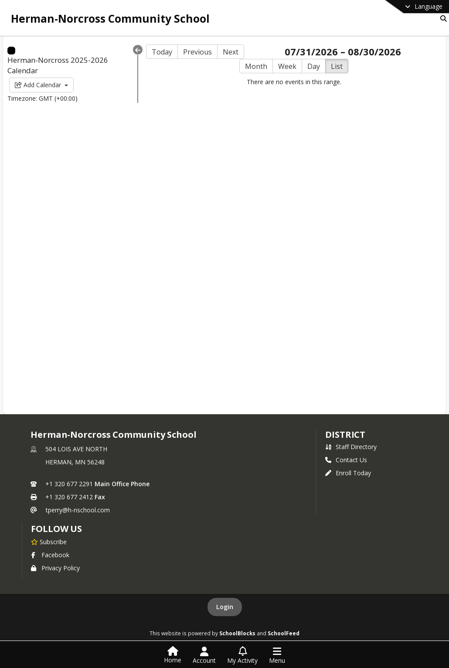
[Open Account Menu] (204, 655)
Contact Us (346, 460)
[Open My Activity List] (242, 655)
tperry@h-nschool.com (78, 510)
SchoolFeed (283, 633)
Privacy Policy (55, 568)
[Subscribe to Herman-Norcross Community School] (49, 541)
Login (224, 607)
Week (287, 66)
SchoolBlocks (237, 633)
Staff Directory (351, 447)
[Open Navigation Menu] (277, 655)
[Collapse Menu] (138, 49)
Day (313, 66)
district (345, 434)
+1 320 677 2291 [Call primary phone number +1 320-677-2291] (69, 484)
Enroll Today (348, 473)
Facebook (50, 555)
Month (256, 66)
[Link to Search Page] (442, 18)
